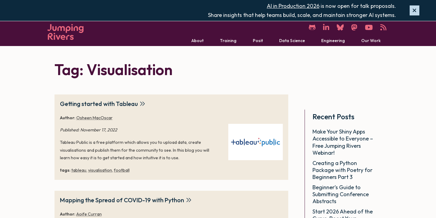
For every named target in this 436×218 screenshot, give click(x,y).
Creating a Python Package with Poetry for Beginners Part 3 (342, 170)
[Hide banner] (414, 10)
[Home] (65, 32)
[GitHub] (312, 27)
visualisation (100, 170)
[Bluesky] (340, 27)
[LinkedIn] (326, 27)
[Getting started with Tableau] (255, 142)
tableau (78, 170)
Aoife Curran (89, 214)
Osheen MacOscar (94, 118)
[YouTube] (368, 27)
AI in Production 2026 (293, 5)
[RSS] (383, 27)
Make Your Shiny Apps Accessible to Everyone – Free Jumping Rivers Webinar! (342, 142)
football (122, 170)
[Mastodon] (354, 27)
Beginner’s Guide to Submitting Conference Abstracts (340, 194)
